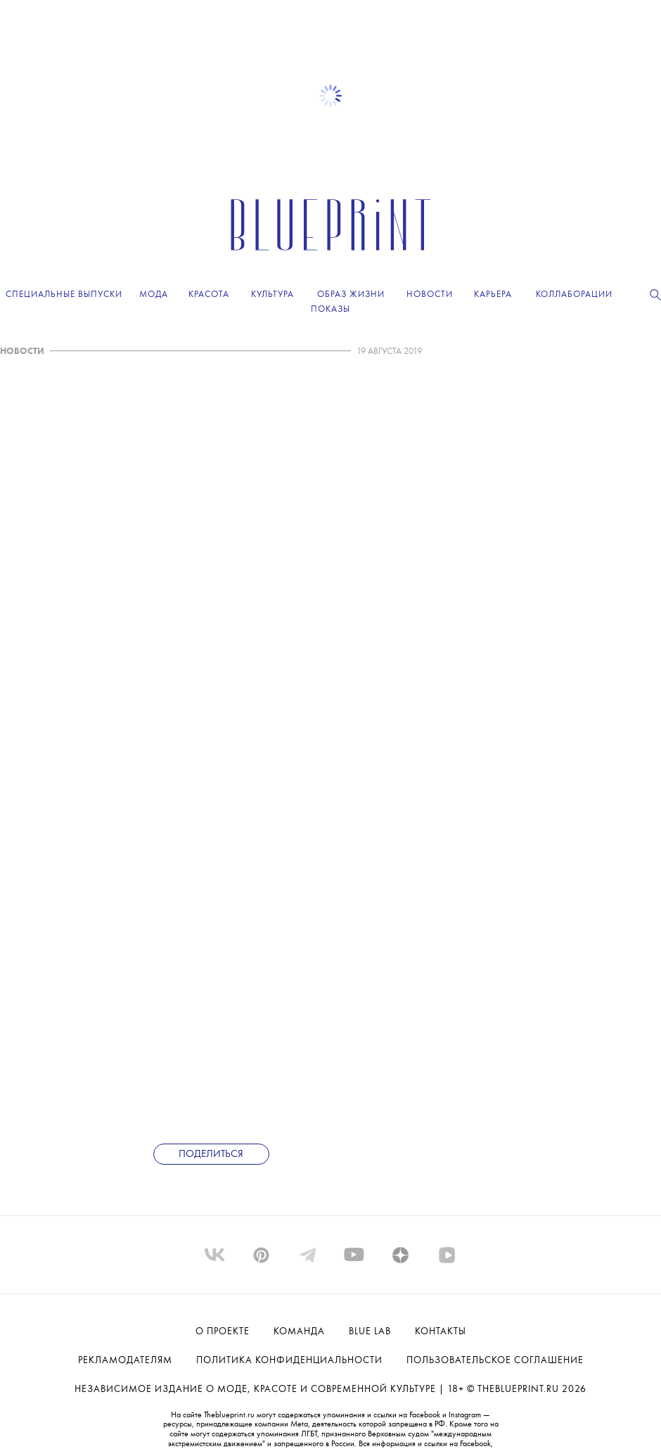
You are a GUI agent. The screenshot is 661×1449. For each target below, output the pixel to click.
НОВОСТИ (22, 351)
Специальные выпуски (64, 294)
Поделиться (211, 1154)
